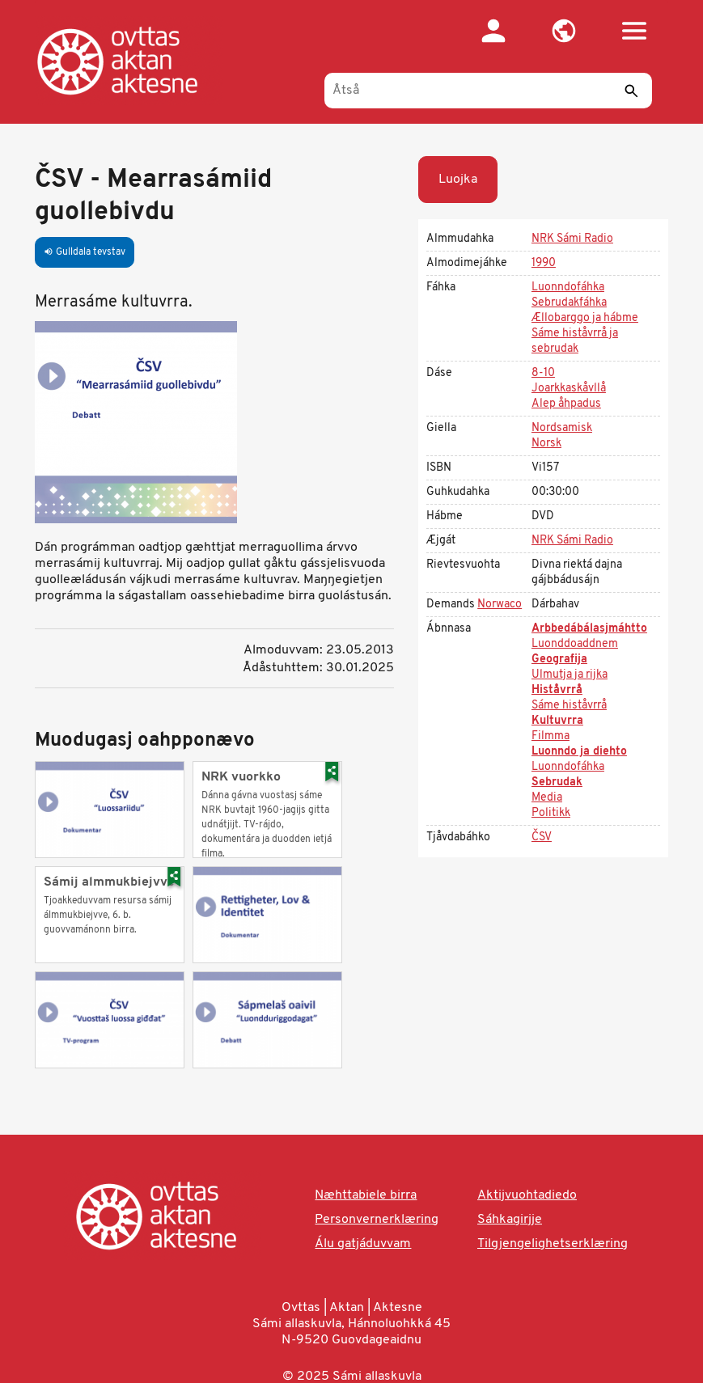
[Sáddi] (632, 90)
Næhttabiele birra (366, 1195)
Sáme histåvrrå (569, 705)
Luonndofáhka (567, 287)
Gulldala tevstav (84, 252)
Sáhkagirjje (509, 1220)
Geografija (559, 659)
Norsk (546, 443)
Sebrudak (556, 782)
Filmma (550, 736)
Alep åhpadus (566, 404)
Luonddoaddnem (574, 644)
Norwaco (499, 604)
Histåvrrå (556, 690)
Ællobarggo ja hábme (584, 318)
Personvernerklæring (376, 1220)
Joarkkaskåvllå (568, 388)
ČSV (541, 837)
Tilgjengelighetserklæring (552, 1244)
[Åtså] (488, 90)
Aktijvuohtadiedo (527, 1195)
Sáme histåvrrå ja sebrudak (574, 341)
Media (546, 798)
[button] (564, 30)
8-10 (543, 373)
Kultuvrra (557, 721)
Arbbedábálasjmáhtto (589, 629)
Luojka (457, 179)
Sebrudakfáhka (569, 303)
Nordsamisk (561, 428)
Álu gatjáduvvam (363, 1244)
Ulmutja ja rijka (569, 675)
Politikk (550, 813)
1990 (543, 263)
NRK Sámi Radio (572, 239)
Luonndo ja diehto (579, 751)
